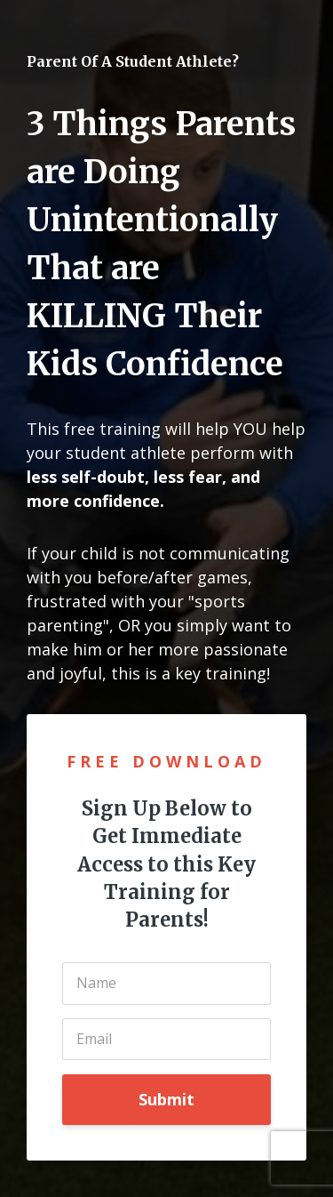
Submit (166, 1099)
